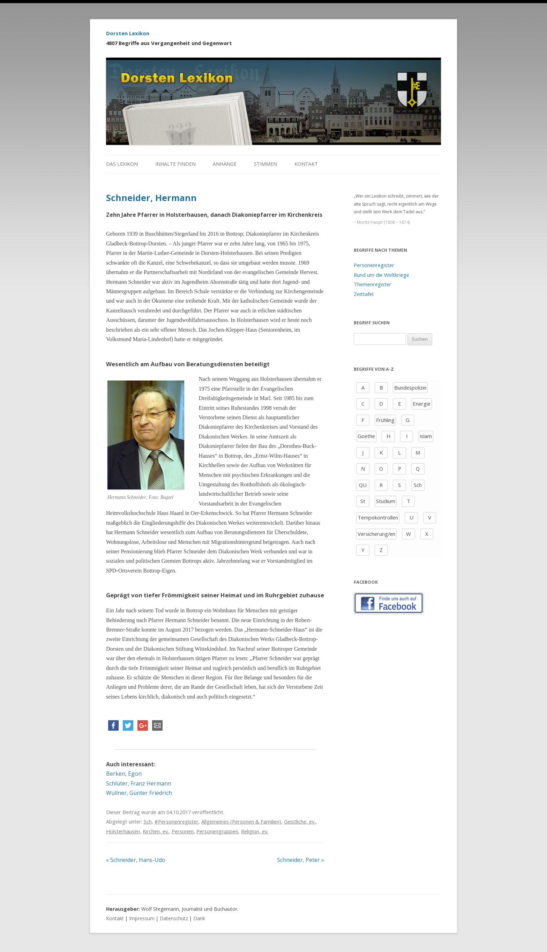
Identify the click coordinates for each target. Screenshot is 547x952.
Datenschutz (174, 918)
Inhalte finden (175, 164)
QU (363, 484)
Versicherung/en (376, 533)
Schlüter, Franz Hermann (138, 783)
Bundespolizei (410, 387)
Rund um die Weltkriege (381, 274)
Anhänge (225, 164)
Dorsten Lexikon (127, 33)
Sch (148, 821)
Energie (421, 403)
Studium (385, 500)
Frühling (385, 419)
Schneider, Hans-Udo (135, 860)
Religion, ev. (254, 831)
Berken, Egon (124, 773)
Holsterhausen (123, 831)
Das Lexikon (122, 164)
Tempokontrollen (378, 517)
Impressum (142, 918)
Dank (199, 918)
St (362, 500)
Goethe (366, 436)
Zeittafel (363, 293)
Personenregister (374, 264)
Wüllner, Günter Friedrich (139, 793)
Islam (426, 436)
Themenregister (372, 284)
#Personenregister (176, 821)
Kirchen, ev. (156, 831)
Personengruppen (217, 831)
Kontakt (306, 164)
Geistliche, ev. (299, 821)
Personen (183, 831)
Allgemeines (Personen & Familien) (241, 821)
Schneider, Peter (300, 860)
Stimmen (265, 164)
